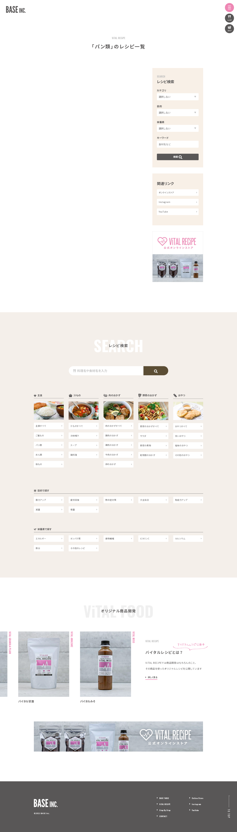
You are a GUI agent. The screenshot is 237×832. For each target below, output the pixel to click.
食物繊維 (109, 549)
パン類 (39, 456)
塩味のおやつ (181, 456)
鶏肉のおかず (111, 456)
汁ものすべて (76, 437)
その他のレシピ (77, 559)
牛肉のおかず (111, 465)
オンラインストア (166, 192)
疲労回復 (74, 511)
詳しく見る (152, 688)
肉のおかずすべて (113, 437)
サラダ (143, 447)
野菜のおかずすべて (149, 437)
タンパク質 (75, 549)
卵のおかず (110, 475)
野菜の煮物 (145, 456)
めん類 (39, 465)
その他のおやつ (182, 466)
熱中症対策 (110, 511)
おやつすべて (181, 437)
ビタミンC (144, 549)
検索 (177, 157)
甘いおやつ (180, 447)
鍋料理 (73, 466)
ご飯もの (40, 446)
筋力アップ (41, 511)
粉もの (39, 475)
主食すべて (41, 437)
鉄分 (38, 559)
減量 (38, 520)
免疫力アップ (181, 511)
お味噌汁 (74, 446)
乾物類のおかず (147, 466)
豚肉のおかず (111, 446)
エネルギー (41, 549)
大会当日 (144, 511)
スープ (73, 456)
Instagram (164, 201)
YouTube (163, 211)
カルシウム (180, 549)
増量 (72, 520)
